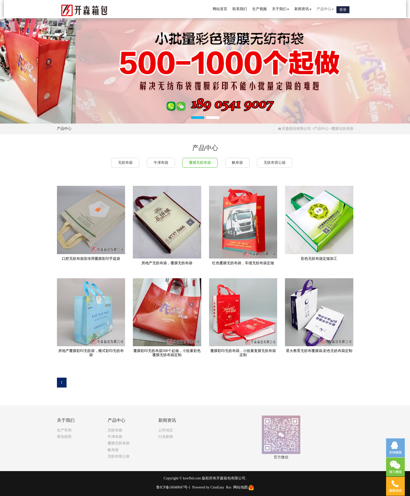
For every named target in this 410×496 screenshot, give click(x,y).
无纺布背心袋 (274, 163)
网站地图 (240, 487)
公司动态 (165, 430)
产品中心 (325, 9)
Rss (228, 487)
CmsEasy (217, 487)
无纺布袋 (125, 163)
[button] (197, 117)
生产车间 (64, 430)
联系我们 (239, 9)
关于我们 (280, 9)
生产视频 (259, 9)
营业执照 (64, 437)
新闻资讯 (302, 9)
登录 (343, 10)
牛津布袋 (161, 163)
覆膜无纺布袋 (342, 129)
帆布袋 (237, 163)
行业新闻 (165, 437)
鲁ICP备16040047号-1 (173, 487)
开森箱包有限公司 (296, 129)
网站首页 (220, 9)
